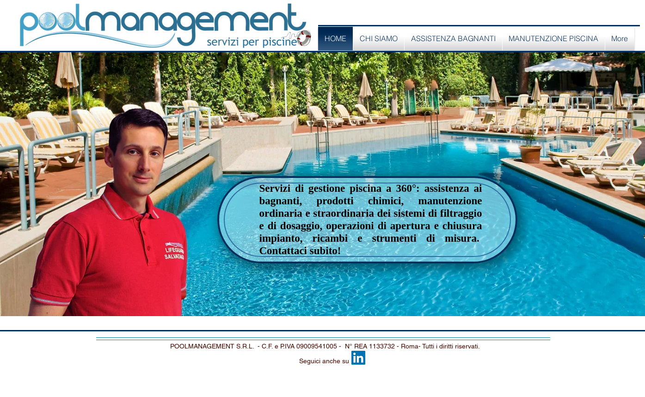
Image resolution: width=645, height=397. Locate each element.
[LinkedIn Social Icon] (358, 358)
